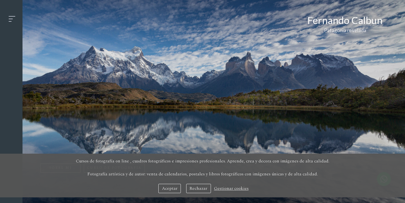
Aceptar (169, 188)
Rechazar (198, 188)
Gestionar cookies (231, 188)
